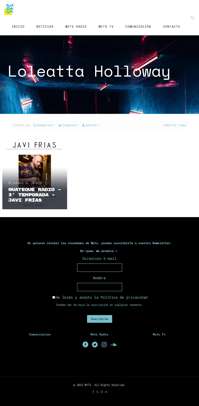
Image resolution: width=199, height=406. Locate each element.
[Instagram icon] (101, 392)
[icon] (105, 392)
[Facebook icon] (93, 392)
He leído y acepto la (100, 297)
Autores (90, 125)
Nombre (99, 278)
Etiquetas (69, 125)
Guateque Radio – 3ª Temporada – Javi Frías (34, 195)
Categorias (44, 125)
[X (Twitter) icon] (97, 392)
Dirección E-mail (99, 258)
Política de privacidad (124, 297)
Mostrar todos (174, 125)
